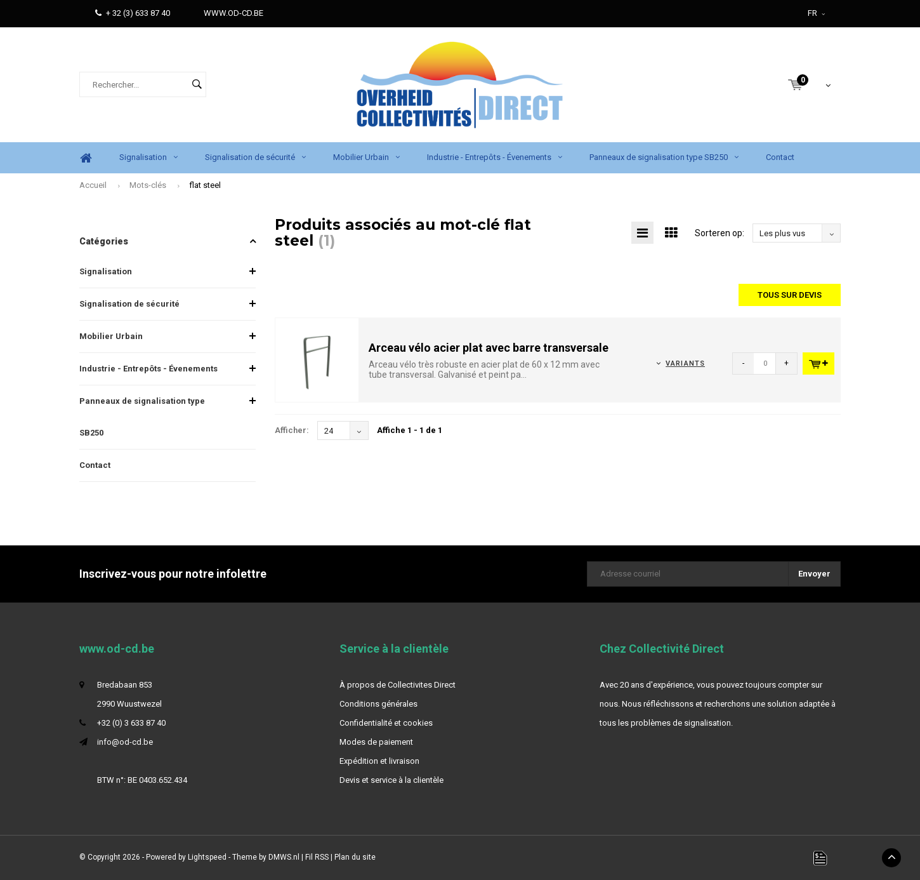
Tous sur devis (790, 295)
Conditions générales (378, 704)
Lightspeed (207, 857)
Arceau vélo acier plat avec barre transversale (488, 347)
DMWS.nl (283, 857)
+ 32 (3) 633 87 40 (132, 13)
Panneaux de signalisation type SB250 (664, 157)
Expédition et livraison (379, 761)
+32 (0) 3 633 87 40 (131, 723)
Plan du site (355, 857)
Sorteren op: (719, 233)
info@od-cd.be (125, 742)
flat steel (205, 185)
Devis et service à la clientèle (391, 780)
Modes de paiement (376, 742)
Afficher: (292, 430)
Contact (780, 157)
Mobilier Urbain (366, 157)
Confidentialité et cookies (386, 723)
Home (86, 157)
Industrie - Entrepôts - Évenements (494, 157)
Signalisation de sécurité (255, 157)
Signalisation (148, 157)
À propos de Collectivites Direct (397, 685)
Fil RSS (317, 857)
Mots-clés (147, 185)
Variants (685, 363)
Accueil (93, 185)
